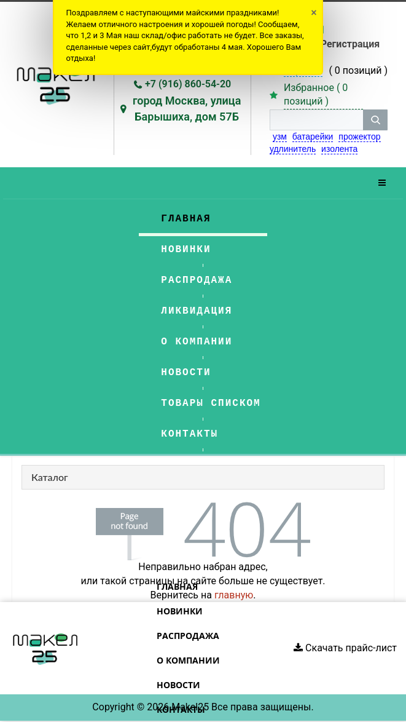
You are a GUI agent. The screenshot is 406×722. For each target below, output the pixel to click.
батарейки (313, 136)
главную (233, 595)
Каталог (49, 477)
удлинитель (293, 149)
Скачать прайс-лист (345, 648)
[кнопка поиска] (375, 119)
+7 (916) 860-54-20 (188, 84)
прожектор (359, 136)
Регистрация (350, 44)
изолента (339, 149)
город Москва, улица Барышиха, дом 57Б (187, 108)
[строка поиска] (316, 119)
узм (280, 136)
